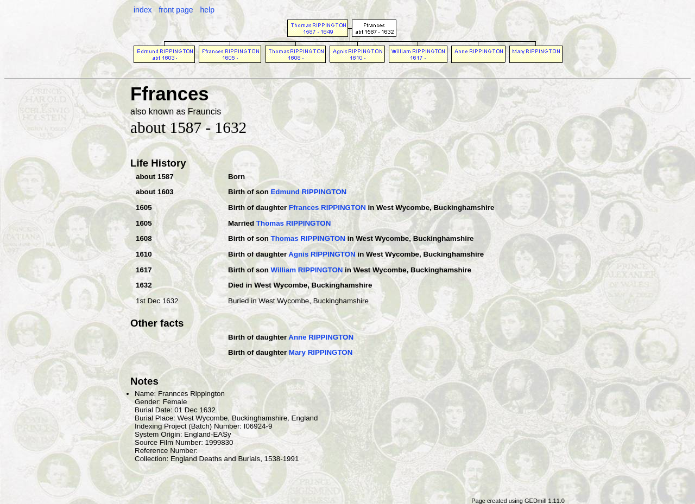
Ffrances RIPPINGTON (327, 207)
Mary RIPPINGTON (321, 352)
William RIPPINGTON (306, 270)
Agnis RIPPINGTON (321, 254)
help (207, 9)
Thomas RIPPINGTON (293, 223)
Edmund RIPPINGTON (308, 192)
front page (176, 9)
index (142, 9)
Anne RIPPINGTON (320, 337)
